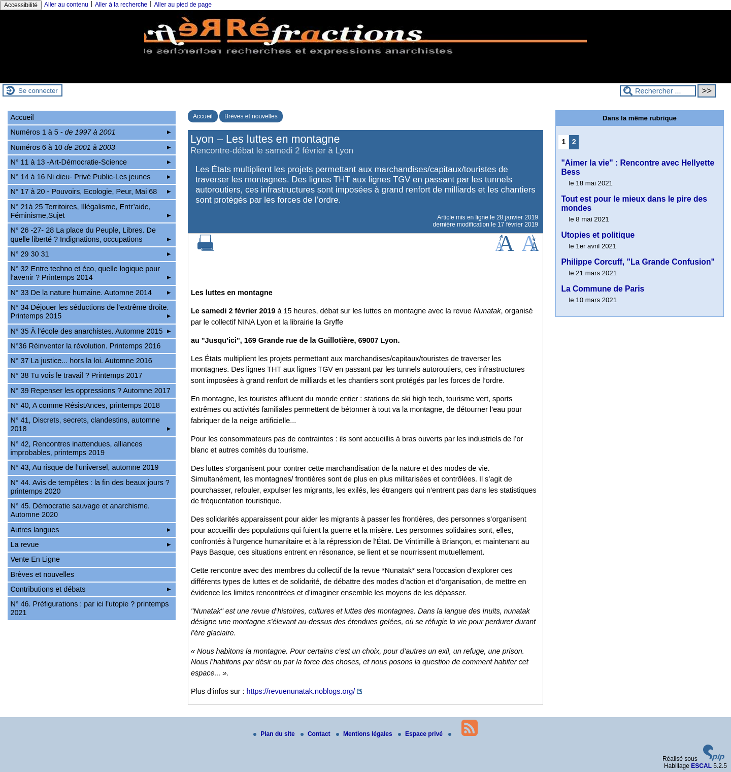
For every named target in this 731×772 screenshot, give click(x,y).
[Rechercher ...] (658, 90)
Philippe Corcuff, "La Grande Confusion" (637, 262)
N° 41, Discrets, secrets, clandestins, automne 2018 (90, 424)
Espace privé (421, 733)
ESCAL (701, 765)
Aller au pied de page (182, 4)
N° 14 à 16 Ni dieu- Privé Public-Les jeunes (90, 177)
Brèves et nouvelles (251, 116)
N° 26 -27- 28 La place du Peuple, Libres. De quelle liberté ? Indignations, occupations (90, 234)
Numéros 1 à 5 (90, 132)
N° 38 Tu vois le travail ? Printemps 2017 (76, 375)
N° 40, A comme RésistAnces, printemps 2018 (85, 405)
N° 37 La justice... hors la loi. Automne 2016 (81, 361)
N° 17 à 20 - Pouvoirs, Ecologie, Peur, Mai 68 (90, 191)
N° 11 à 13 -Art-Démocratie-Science (90, 162)
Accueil (203, 116)
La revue (90, 544)
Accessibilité (21, 5)
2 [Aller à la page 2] (574, 142)
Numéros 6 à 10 (90, 147)
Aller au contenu (66, 4)
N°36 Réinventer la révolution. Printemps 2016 (85, 346)
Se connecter (38, 90)
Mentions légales (365, 733)
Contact (316, 733)
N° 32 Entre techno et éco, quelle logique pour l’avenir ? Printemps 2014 (90, 273)
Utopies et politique (598, 235)
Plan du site (274, 733)
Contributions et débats (90, 589)
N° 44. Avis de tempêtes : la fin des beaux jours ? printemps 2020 (89, 486)
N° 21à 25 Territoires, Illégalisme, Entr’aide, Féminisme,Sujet (90, 211)
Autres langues (90, 530)
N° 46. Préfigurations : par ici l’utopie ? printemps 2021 (89, 608)
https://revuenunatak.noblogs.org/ (301, 691)
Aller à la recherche (121, 4)
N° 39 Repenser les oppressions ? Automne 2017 (90, 391)
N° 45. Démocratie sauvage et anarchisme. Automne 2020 (80, 510)
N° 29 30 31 (90, 254)
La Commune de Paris (602, 288)
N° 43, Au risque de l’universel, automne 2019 (84, 467)
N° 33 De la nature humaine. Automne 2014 (90, 292)
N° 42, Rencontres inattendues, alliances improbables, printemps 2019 (76, 448)
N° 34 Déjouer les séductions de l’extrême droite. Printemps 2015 (90, 311)
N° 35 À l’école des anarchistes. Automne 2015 (90, 331)
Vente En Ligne (35, 559)
